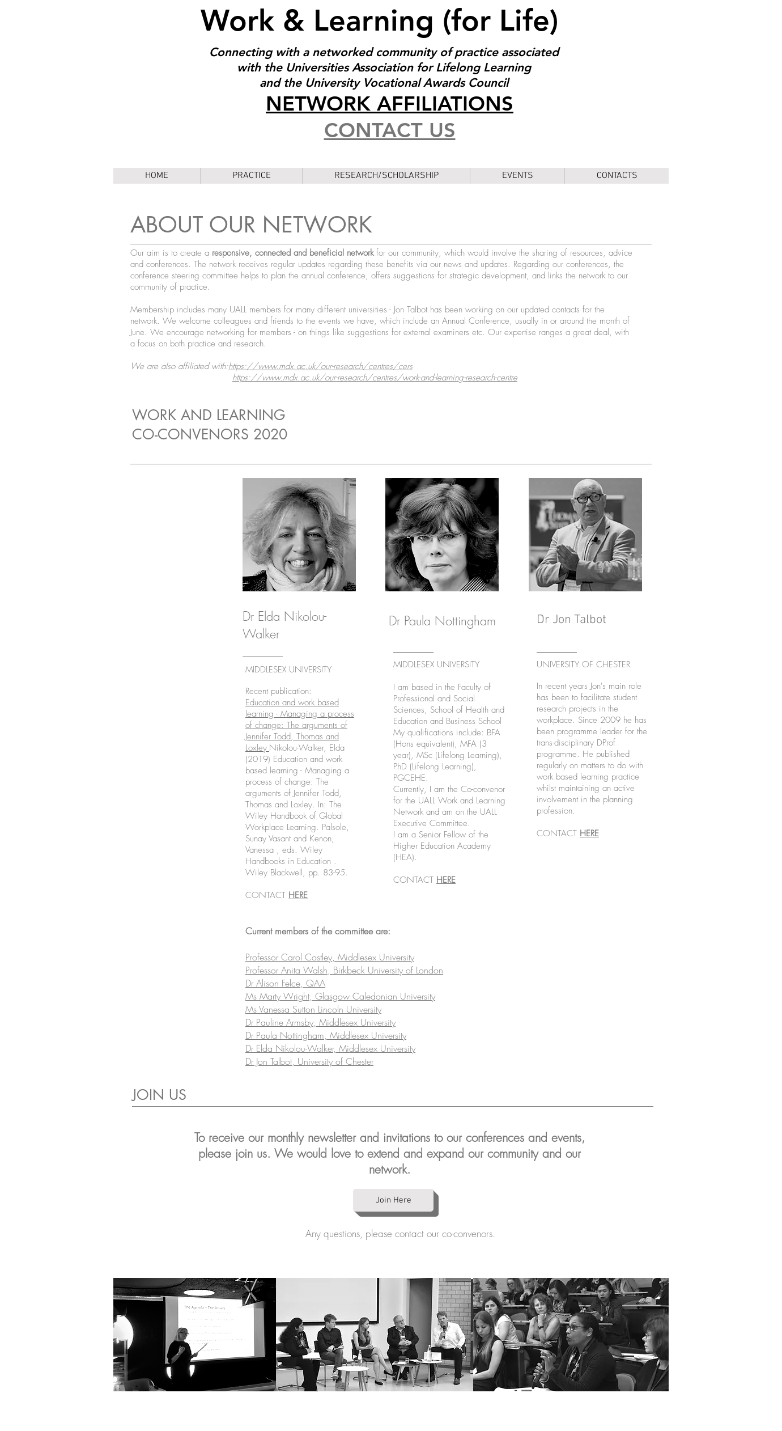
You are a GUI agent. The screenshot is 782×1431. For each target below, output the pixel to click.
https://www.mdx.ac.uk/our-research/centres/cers (320, 366)
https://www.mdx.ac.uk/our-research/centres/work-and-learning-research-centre (374, 377)
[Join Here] (393, 1200)
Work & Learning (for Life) (384, 20)
